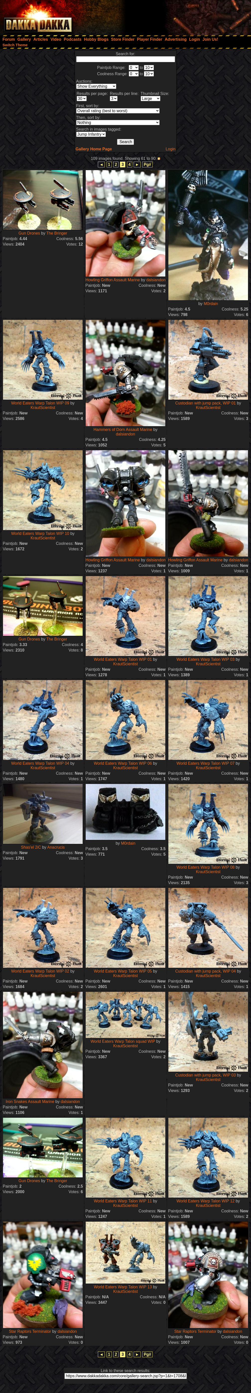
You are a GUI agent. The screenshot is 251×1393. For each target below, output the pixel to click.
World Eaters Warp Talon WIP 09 (40, 403)
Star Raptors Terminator (30, 1331)
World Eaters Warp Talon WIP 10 (40, 533)
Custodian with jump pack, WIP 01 (205, 403)
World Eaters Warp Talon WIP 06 (123, 763)
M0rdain (211, 304)
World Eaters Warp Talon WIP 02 (40, 971)
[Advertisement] (184, 16)
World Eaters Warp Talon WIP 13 (123, 1287)
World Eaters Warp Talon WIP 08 (206, 867)
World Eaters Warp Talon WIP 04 (40, 763)
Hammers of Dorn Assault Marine (123, 429)
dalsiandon (155, 280)
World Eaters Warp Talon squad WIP (123, 1041)
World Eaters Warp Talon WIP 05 (123, 971)
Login (170, 149)
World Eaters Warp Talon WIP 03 (206, 659)
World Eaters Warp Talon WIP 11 (123, 1201)
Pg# (147, 164)
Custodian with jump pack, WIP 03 (205, 1075)
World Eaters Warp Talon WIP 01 (123, 659)
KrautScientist (43, 407)
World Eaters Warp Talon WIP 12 (206, 1201)
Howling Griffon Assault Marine (112, 280)
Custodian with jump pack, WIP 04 (205, 971)
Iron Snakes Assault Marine (30, 1101)
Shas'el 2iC (31, 847)
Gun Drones (29, 233)
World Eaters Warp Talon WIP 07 (206, 763)
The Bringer (56, 233)
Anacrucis (56, 847)
